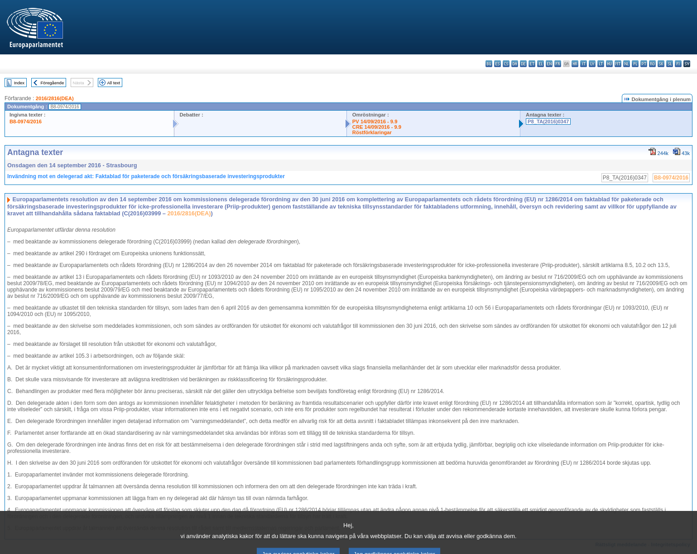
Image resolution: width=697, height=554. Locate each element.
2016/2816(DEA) (55, 98)
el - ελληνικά (540, 63)
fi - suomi (678, 63)
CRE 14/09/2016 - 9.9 (376, 127)
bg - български (488, 63)
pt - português (643, 63)
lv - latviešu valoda (592, 63)
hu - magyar (609, 63)
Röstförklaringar (372, 132)
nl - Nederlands (626, 63)
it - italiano (583, 63)
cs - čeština (506, 63)
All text (113, 82)
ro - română (652, 63)
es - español (497, 63)
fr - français (557, 63)
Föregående (52, 82)
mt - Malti (618, 63)
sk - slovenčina (661, 63)
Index (19, 82)
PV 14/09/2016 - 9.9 (375, 121)
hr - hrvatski (575, 63)
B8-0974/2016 (26, 121)
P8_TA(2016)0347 (548, 121)
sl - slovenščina (669, 63)
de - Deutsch (523, 63)
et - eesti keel (532, 63)
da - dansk (514, 63)
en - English (549, 63)
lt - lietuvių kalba (600, 63)
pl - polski (635, 63)
